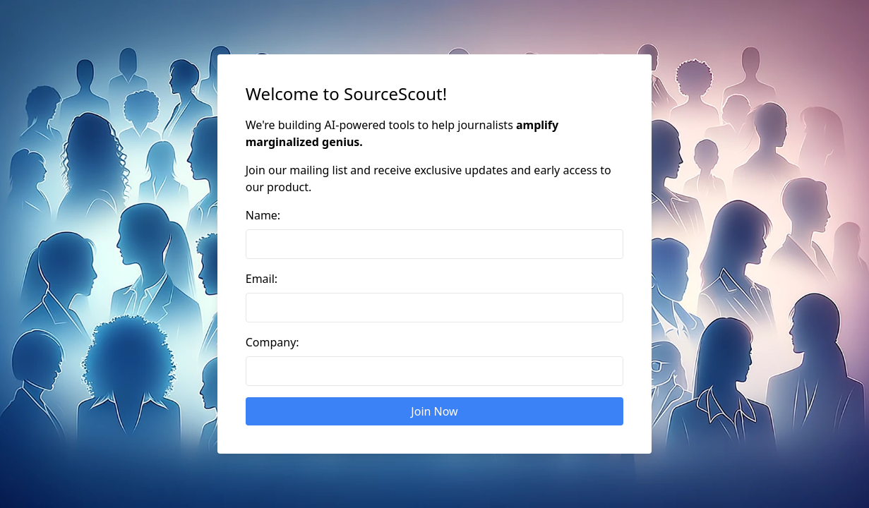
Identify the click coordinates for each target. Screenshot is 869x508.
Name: (263, 215)
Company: (272, 342)
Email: (261, 278)
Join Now (434, 411)
